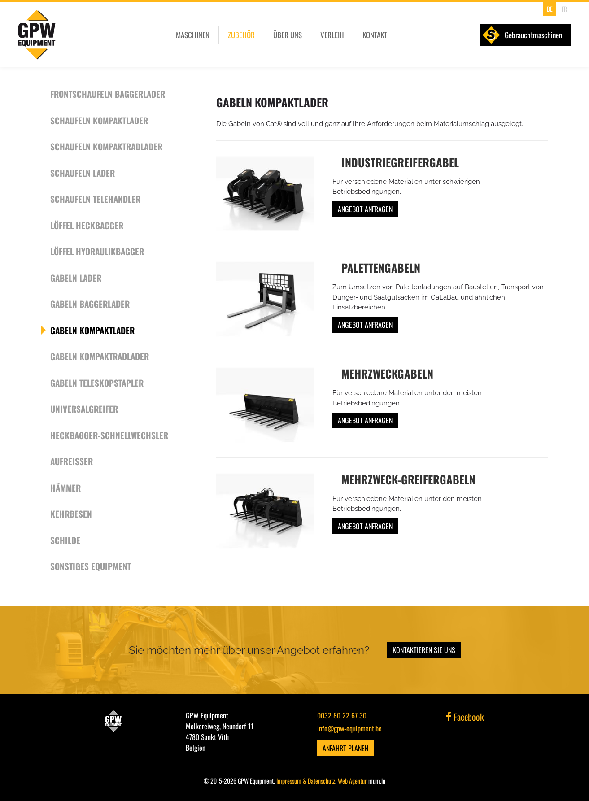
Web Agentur (352, 780)
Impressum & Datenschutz (305, 780)
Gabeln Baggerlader (90, 303)
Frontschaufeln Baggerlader (107, 93)
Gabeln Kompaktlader (92, 330)
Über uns (287, 34)
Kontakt (374, 34)
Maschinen (192, 34)
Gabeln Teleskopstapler (97, 382)
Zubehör (241, 34)
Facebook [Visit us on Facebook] (465, 716)
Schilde (65, 540)
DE (550, 8)
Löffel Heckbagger (86, 225)
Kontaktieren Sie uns (424, 649)
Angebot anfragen (365, 209)
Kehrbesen (71, 513)
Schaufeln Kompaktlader (99, 120)
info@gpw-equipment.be (349, 728)
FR (564, 8)
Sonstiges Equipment (90, 566)
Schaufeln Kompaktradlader (106, 146)
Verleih (332, 34)
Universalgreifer (84, 408)
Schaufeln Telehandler (95, 198)
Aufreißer (71, 461)
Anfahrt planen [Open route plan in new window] (345, 748)
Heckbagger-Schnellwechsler (109, 435)
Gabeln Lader (75, 277)
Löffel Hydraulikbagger (97, 251)
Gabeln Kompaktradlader (99, 356)
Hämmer (65, 487)
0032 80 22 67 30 (341, 715)
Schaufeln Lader (82, 172)
